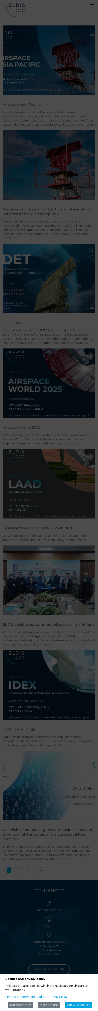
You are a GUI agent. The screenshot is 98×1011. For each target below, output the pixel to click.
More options (49, 1005)
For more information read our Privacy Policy (36, 996)
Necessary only (20, 1005)
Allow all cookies (78, 1005)
